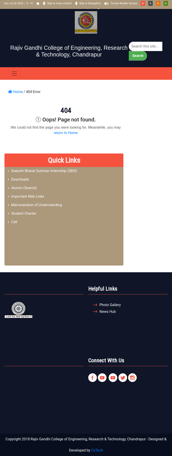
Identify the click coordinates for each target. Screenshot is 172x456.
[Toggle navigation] (14, 73)
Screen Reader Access (124, 3)
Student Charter (23, 213)
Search (137, 56)
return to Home (66, 133)
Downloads (20, 179)
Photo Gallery (110, 305)
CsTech (97, 450)
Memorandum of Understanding (36, 205)
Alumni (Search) (24, 188)
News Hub (107, 311)
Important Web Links (27, 196)
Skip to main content (59, 3)
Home (15, 92)
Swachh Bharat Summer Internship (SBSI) (44, 171)
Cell (14, 222)
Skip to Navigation (90, 3)
